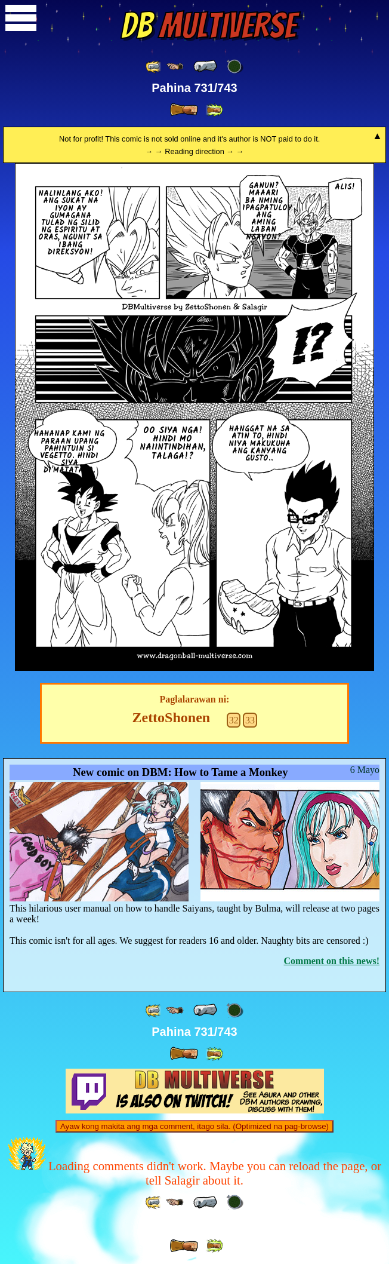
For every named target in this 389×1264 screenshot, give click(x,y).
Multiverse (208, 26)
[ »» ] (214, 110)
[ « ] (205, 66)
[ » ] (184, 110)
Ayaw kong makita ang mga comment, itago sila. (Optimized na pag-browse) (194, 1126)
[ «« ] (154, 66)
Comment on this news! (331, 961)
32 (234, 720)
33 (250, 720)
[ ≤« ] (175, 66)
